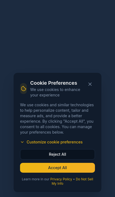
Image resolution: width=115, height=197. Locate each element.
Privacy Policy (61, 179)
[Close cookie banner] (90, 84)
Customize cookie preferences (51, 142)
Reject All (57, 154)
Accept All (57, 167)
